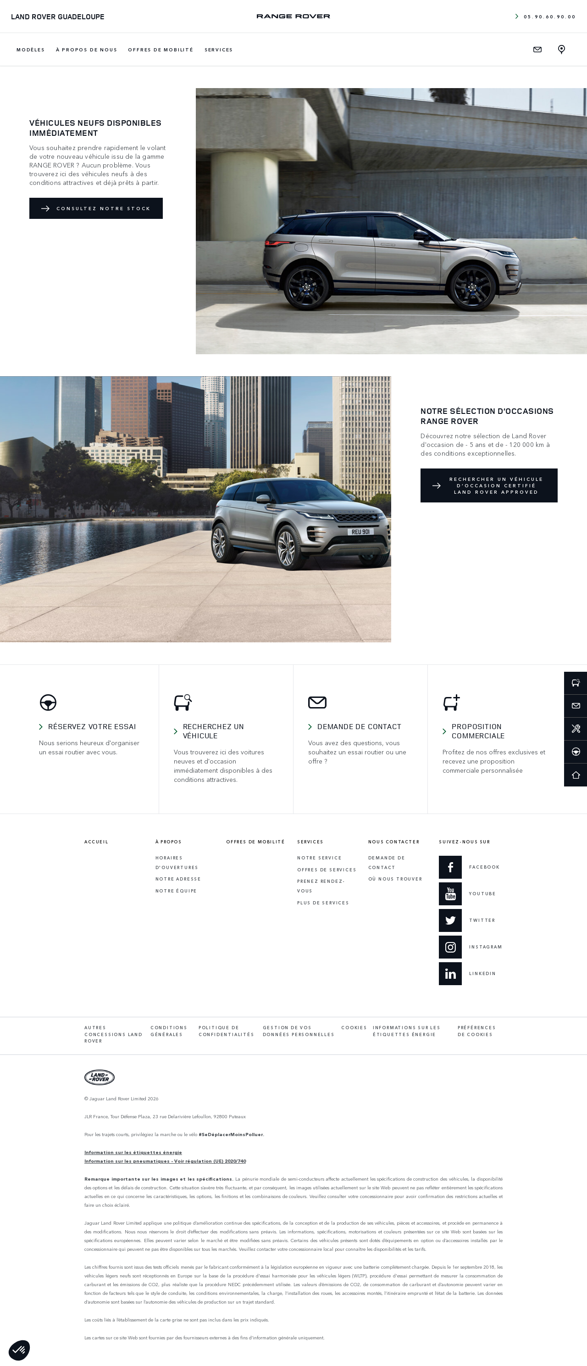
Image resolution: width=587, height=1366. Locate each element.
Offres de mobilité (160, 49)
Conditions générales (169, 1031)
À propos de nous (86, 49)
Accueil (96, 842)
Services (219, 49)
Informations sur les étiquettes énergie (407, 1031)
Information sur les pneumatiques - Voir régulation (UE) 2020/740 (165, 1161)
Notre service (319, 858)
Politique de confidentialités (227, 1031)
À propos (168, 842)
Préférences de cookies (477, 1031)
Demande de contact (359, 726)
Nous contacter (394, 842)
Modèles (31, 49)
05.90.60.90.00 (545, 16)
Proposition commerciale (478, 731)
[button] (19, 1350)
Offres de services (326, 870)
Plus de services (323, 903)
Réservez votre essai (92, 726)
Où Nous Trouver (395, 879)
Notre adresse (178, 879)
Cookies (354, 1028)
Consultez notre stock (103, 208)
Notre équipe (176, 891)
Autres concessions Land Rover (113, 1034)
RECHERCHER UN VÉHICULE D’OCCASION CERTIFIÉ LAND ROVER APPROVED (496, 485)
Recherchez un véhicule (213, 731)
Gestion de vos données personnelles (299, 1031)
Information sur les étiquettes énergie (133, 1152)
